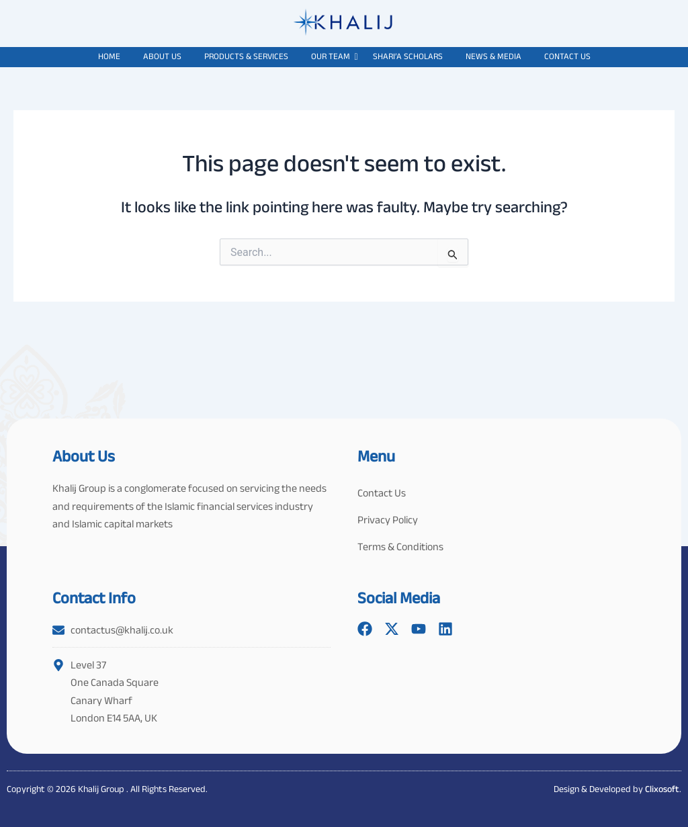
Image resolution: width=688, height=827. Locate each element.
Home (109, 56)
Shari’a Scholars (408, 56)
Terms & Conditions (400, 546)
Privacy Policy (387, 519)
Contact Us (567, 56)
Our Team (333, 56)
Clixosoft (662, 788)
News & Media (493, 56)
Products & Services (246, 56)
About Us (162, 56)
